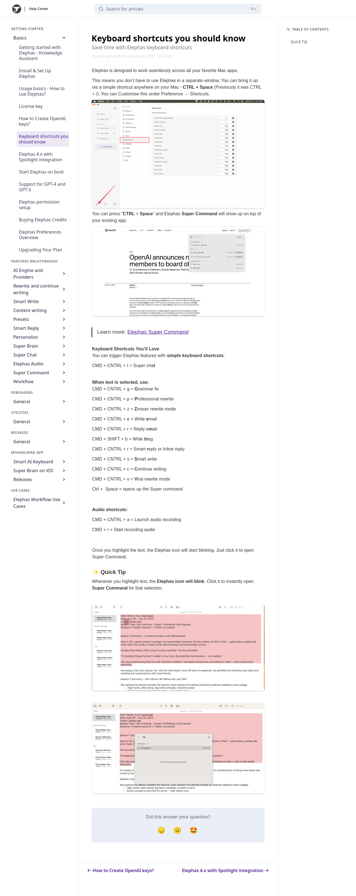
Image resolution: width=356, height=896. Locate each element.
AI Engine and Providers (40, 273)
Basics (40, 38)
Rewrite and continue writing (40, 289)
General (40, 402)
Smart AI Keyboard (40, 462)
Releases (40, 479)
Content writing (40, 310)
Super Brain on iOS (40, 470)
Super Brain (40, 346)
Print (165, 56)
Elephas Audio (40, 364)
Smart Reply (40, 328)
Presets (40, 319)
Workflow (40, 381)
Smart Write (40, 301)
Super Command (40, 373)
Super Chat (40, 355)
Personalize (40, 337)
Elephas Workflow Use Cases (40, 502)
